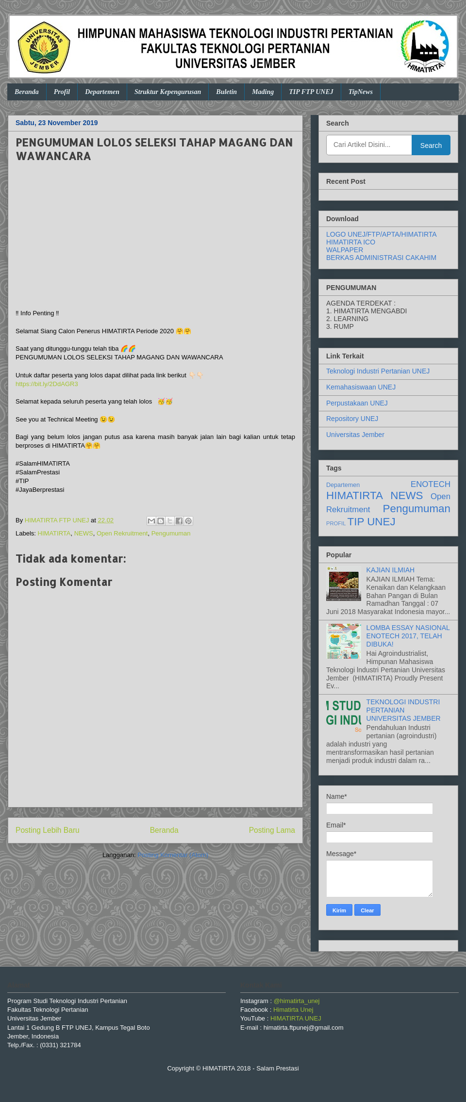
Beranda (27, 92)
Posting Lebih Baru (48, 830)
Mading (263, 92)
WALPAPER (344, 250)
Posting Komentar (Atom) (172, 855)
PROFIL (336, 523)
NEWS (83, 533)
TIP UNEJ (372, 522)
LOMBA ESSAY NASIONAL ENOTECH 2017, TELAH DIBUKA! (408, 636)
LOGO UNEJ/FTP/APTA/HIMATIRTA (381, 234)
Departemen (102, 92)
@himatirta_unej (297, 1001)
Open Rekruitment (122, 533)
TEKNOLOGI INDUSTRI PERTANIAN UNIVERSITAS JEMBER (403, 710)
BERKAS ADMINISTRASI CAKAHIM (381, 257)
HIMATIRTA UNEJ (295, 1018)
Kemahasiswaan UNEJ (361, 387)
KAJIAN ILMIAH (390, 570)
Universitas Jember (355, 434)
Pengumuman (171, 533)
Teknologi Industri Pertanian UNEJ (378, 371)
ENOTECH (430, 484)
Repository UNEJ (352, 418)
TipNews (361, 92)
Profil (62, 92)
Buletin (226, 92)
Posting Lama (272, 830)
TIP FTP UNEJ (311, 92)
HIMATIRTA (54, 533)
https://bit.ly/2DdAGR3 (47, 384)
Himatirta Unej (293, 1009)
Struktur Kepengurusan (167, 92)
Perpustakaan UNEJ (357, 403)
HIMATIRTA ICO (350, 242)
